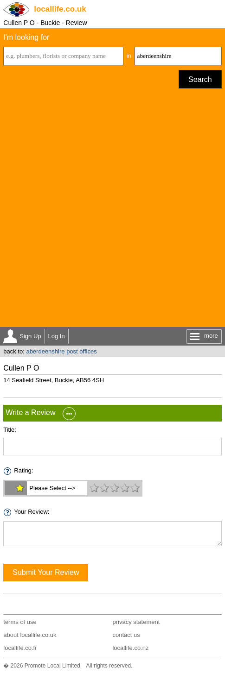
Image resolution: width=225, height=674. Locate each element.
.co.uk (60, 9)
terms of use (20, 621)
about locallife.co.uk (29, 634)
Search (200, 79)
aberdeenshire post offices (61, 351)
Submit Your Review (46, 572)
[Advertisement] (112, 210)
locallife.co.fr (20, 647)
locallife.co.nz (130, 647)
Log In (56, 336)
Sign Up (30, 336)
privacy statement (136, 621)
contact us (126, 634)
